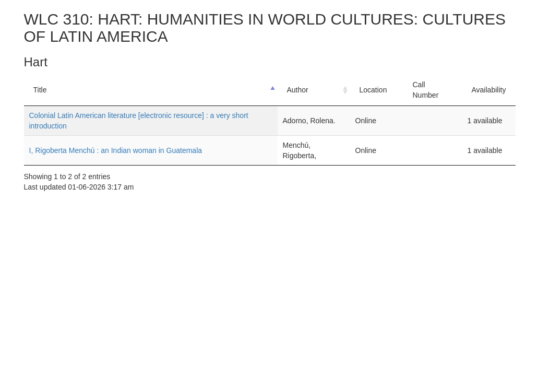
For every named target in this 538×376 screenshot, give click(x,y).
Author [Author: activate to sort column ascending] (297, 90)
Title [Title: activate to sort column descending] (40, 90)
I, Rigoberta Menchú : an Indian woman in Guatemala (115, 150)
